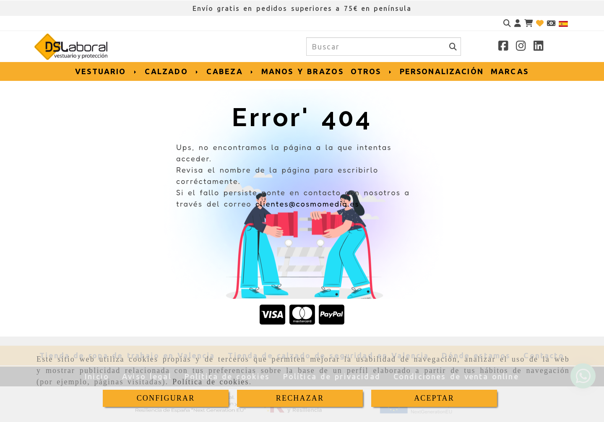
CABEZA (230, 71)
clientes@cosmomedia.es (307, 203)
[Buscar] (507, 23)
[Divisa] (551, 23)
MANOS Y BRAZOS (302, 71)
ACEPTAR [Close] (434, 398)
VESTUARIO (106, 71)
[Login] (539, 23)
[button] (518, 23)
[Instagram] (521, 47)
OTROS (372, 71)
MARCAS (509, 71)
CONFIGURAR (166, 398)
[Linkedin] (538, 47)
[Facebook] (503, 47)
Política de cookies (210, 382)
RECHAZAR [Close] (300, 398)
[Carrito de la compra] (528, 23)
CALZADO (172, 71)
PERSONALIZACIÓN (442, 71)
